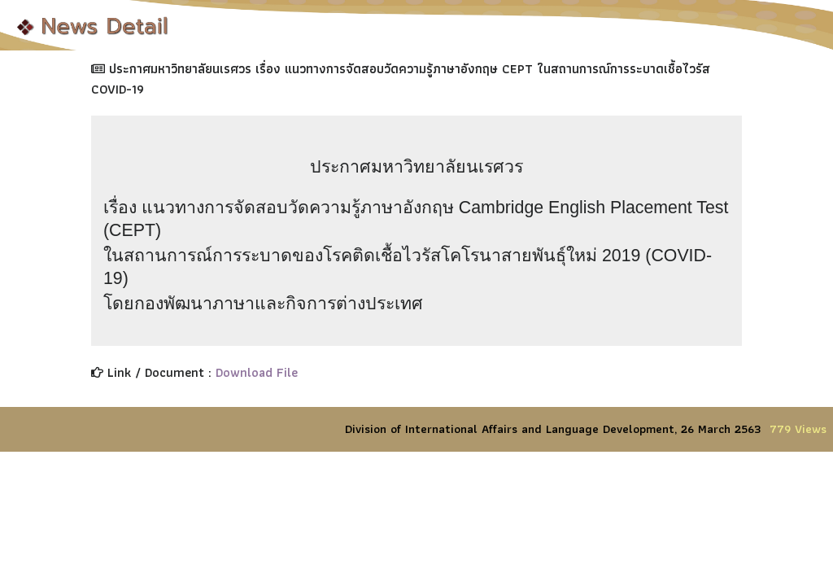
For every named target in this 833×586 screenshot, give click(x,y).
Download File (257, 372)
